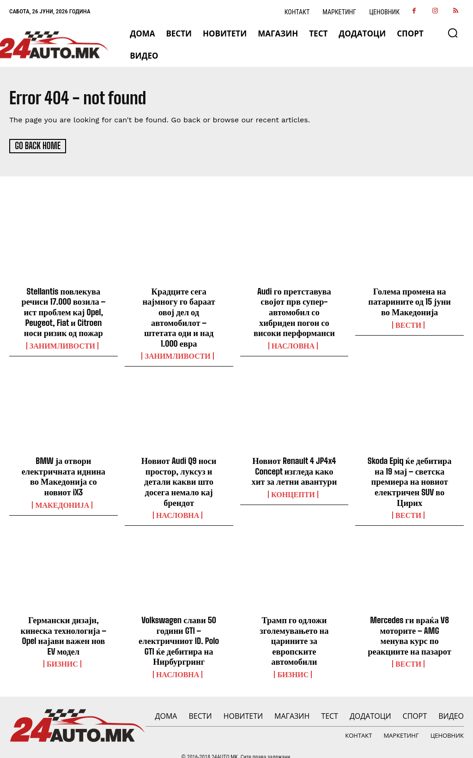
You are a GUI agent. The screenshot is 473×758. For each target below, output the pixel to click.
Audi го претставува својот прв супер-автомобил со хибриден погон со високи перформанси (294, 311)
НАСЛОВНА (293, 343)
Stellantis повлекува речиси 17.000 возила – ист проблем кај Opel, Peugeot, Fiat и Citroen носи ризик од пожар (63, 311)
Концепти (293, 480)
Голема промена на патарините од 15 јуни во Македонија (410, 301)
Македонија (62, 490)
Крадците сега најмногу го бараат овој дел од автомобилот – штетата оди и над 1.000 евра (178, 311)
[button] (453, 33)
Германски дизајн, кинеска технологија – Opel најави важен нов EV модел (63, 619)
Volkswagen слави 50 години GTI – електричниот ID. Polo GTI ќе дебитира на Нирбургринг (178, 624)
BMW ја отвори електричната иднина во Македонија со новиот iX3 (63, 462)
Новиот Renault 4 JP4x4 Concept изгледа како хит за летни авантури (294, 457)
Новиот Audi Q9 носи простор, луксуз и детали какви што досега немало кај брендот (178, 467)
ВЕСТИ (408, 323)
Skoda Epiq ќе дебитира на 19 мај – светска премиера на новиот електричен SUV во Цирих (409, 467)
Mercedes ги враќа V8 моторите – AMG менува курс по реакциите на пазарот (409, 619)
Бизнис (62, 646)
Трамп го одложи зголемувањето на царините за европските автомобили (294, 624)
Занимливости (62, 343)
